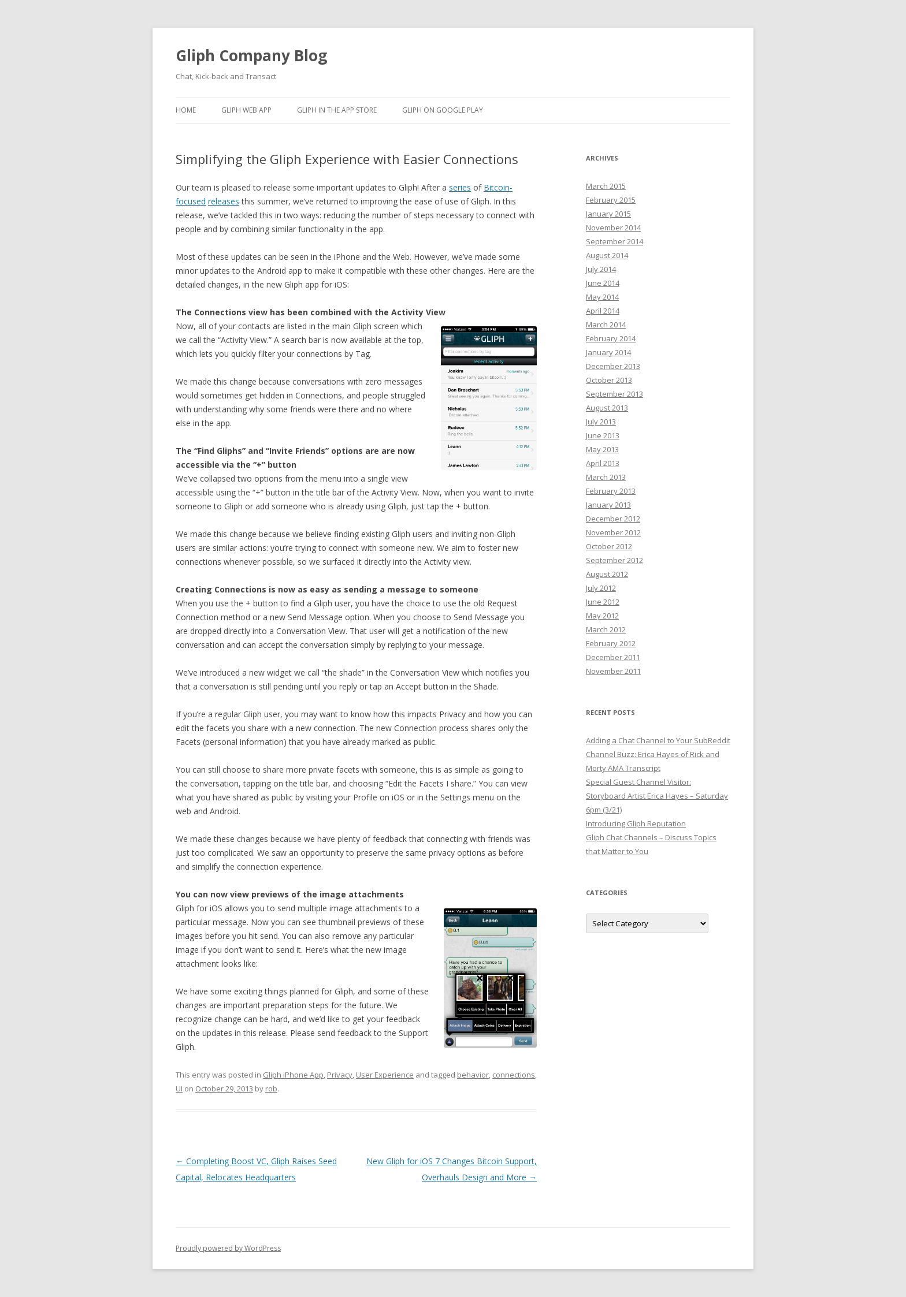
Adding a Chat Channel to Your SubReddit (658, 740)
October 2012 (609, 546)
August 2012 (607, 574)
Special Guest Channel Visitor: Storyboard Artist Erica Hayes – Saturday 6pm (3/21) (657, 796)
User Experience (385, 1074)
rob (271, 1088)
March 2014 (606, 324)
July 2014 (601, 269)
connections (513, 1074)
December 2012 (613, 518)
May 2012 (602, 615)
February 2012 (611, 643)
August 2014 (607, 255)
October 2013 (609, 380)
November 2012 (613, 532)
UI (179, 1088)
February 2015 (611, 200)
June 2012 (602, 602)
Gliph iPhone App (293, 1074)
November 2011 (613, 671)
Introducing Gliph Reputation (636, 823)
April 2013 (602, 463)
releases (223, 201)
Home (186, 110)
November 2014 (613, 227)
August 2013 (607, 407)
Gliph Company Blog (251, 55)
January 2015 (608, 213)
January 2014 (608, 352)
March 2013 (606, 477)
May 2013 (602, 449)
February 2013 (611, 491)
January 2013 (608, 505)
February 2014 (611, 338)
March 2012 (606, 629)
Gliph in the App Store (337, 110)
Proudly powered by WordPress (228, 1248)
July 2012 (601, 588)
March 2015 (606, 186)
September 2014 (614, 241)
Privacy (339, 1074)
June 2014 (602, 283)
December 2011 (613, 657)
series (460, 187)
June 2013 (602, 435)
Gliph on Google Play (442, 110)
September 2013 (614, 394)
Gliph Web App (246, 110)
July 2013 (601, 421)
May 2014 (602, 297)
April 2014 (602, 310)
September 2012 (614, 560)
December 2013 (613, 366)
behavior (473, 1074)
